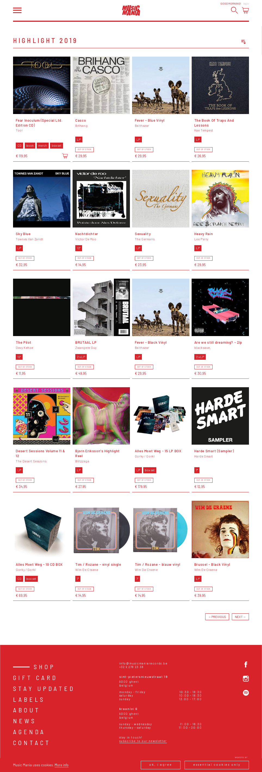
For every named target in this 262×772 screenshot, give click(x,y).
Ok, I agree (160, 764)
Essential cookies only (217, 764)
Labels (29, 699)
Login (246, 3)
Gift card (35, 677)
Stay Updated (44, 688)
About (26, 710)
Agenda (29, 732)
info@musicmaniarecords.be (143, 663)
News (24, 721)
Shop (44, 666)
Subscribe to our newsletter (143, 741)
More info (61, 765)
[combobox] (224, 42)
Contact (32, 742)
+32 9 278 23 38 (131, 667)
